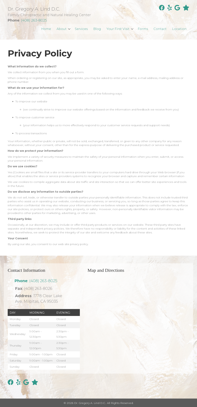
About (62, 29)
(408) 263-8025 (34, 20)
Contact (160, 29)
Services (81, 29)
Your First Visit (118, 29)
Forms (143, 29)
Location (179, 29)
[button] (69, 29)
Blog (97, 29)
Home (46, 29)
